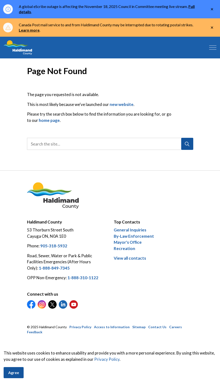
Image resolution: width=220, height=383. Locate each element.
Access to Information (112, 327)
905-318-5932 (53, 245)
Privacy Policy (80, 327)
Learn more (29, 30)
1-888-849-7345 (54, 268)
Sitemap (139, 327)
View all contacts (130, 258)
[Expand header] (213, 47)
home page (49, 120)
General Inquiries (130, 229)
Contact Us (157, 327)
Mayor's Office (128, 242)
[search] (109, 144)
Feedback (34, 332)
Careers (175, 327)
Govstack (51, 347)
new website (121, 104)
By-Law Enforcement (134, 236)
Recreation (124, 248)
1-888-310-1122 (82, 277)
